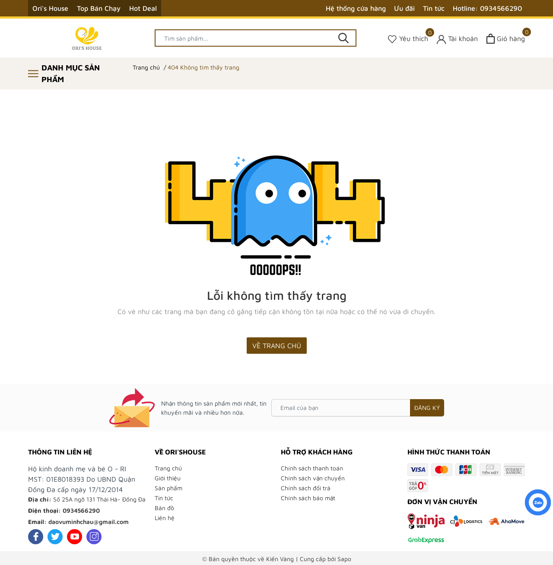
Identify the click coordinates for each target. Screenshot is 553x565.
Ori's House (50, 8)
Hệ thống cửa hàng (356, 8)
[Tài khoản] (457, 38)
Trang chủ (168, 468)
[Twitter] (55, 536)
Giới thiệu (168, 478)
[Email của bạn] (357, 407)
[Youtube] (74, 536)
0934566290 (81, 510)
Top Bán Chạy (99, 8)
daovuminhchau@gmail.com (88, 521)
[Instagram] (94, 536)
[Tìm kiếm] (343, 38)
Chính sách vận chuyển (313, 478)
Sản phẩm (168, 488)
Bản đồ (164, 507)
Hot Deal (143, 8)
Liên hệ (165, 517)
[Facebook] (35, 536)
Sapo (344, 558)
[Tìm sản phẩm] (256, 38)
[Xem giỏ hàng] (505, 39)
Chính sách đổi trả (306, 488)
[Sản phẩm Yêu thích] (408, 38)
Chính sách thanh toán (312, 468)
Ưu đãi (404, 8)
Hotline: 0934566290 (487, 8)
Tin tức (434, 8)
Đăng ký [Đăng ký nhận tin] (427, 407)
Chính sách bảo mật (308, 498)
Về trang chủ (276, 345)
